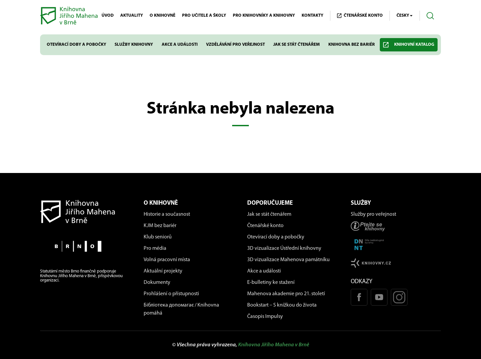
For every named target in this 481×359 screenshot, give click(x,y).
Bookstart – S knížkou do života (282, 305)
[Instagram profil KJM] (399, 297)
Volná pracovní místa (167, 259)
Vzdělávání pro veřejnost (235, 44)
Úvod (108, 15)
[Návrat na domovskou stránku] (85, 211)
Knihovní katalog (408, 45)
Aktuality (131, 15)
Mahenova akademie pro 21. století (286, 294)
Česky (404, 15)
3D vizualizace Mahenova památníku (288, 259)
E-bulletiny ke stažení (271, 282)
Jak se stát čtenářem (296, 44)
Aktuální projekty (163, 271)
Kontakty (312, 15)
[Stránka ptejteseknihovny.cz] (396, 226)
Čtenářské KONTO (360, 15)
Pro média (155, 248)
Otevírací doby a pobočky (76, 44)
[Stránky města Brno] (85, 246)
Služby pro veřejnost (373, 214)
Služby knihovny (134, 44)
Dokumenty (157, 282)
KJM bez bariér (160, 225)
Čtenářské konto (265, 225)
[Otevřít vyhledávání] (430, 16)
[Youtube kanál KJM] (379, 297)
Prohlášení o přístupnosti (171, 294)
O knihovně (162, 15)
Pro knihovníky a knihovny (264, 15)
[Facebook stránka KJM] (359, 297)
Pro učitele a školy (204, 15)
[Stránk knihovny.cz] (396, 263)
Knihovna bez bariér (351, 44)
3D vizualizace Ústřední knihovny (284, 248)
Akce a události (180, 44)
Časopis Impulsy (265, 316)
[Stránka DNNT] (396, 244)
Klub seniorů (158, 237)
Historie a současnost (167, 214)
